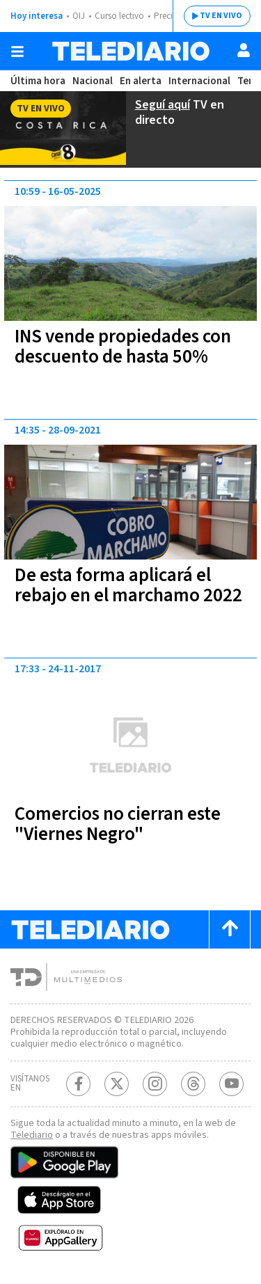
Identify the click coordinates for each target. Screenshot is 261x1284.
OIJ (78, 16)
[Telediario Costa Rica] (131, 51)
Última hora (37, 81)
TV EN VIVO (221, 16)
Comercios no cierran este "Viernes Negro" (118, 824)
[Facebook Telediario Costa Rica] (78, 1084)
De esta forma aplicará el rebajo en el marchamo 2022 (128, 585)
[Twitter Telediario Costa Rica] (116, 1084)
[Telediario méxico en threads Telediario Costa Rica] (193, 1084)
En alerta (140, 81)
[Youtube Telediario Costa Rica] (231, 1084)
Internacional (199, 81)
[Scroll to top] (230, 929)
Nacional (92, 81)
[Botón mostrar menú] (17, 51)
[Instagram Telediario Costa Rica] (155, 1084)
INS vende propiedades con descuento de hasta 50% (123, 346)
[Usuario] (244, 50)
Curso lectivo (119, 16)
